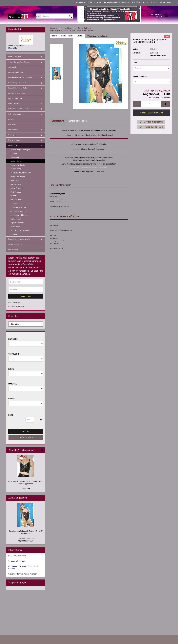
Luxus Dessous (13, 104)
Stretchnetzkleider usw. (19, 215)
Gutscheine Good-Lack (16, 561)
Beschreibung (58, 121)
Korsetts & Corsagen (15, 98)
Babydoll (13, 154)
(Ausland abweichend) (158, 55)
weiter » (71, 36)
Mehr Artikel (12, 48)
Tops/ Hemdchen (17, 223)
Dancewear (12, 124)
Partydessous (15, 192)
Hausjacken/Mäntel (18, 177)
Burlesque (11, 135)
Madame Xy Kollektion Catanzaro (20, 78)
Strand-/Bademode (15, 244)
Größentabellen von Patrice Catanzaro (23, 574)
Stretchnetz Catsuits (18, 211)
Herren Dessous (14, 140)
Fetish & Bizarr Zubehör (16, 93)
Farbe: (135, 63)
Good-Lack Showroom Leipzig (88, 2)
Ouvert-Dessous (16, 188)
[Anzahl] (151, 104)
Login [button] (154, 2)
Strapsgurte (14, 204)
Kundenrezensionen (78, 121)
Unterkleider (15, 227)
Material (12, 384)
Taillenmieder (15, 219)
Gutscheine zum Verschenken (19, 62)
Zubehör (13, 234)
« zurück (62, 36)
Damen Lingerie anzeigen (20, 150)
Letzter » (80, 36)
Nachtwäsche (15, 184)
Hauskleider (15, 181)
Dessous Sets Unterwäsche (20, 173)
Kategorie (12, 339)
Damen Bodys (15, 161)
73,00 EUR (26, 489)
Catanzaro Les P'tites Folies (18, 109)
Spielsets (13, 196)
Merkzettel (165, 2)
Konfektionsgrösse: (140, 76)
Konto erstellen (14, 302)
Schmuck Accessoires (16, 114)
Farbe (11, 369)
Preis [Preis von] (10, 415)
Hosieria (11, 119)
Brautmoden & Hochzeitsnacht (19, 239)
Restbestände (13, 249)
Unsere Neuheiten (14, 57)
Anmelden (26, 296)
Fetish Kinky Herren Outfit (17, 88)
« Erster (54, 36)
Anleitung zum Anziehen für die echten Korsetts (23, 567)
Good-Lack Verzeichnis (17, 556)
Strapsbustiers (16, 200)
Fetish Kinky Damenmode (17, 83)
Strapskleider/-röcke (18, 207)
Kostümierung (13, 130)
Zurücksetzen (25, 437)
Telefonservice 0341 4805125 (116, 2)
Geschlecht (13, 354)
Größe (11, 399)
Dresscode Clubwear (15, 72)
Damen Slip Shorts (17, 165)
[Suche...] (38, 16)
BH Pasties (14, 157)
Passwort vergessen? (16, 306)
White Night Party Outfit (19, 231)
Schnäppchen (13, 67)
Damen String (15, 169)
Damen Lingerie (13, 145)
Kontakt (136, 2)
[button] (145, 3)
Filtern (25, 431)
